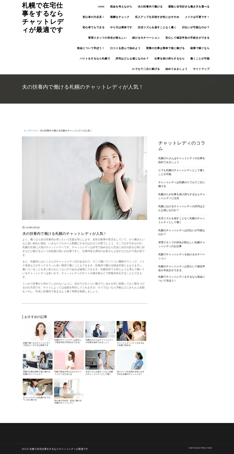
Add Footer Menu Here (200, 447)
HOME (101, 6)
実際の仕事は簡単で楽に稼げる (165, 48)
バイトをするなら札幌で (95, 58)
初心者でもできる (94, 27)
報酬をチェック (120, 17)
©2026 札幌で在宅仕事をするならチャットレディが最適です (61, 449)
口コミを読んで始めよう (125, 48)
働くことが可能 (200, 58)
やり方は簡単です (121, 27)
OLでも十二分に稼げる (146, 69)
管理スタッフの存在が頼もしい (107, 38)
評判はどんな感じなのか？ (132, 58)
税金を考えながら (121, 6)
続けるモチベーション (146, 38)
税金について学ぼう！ (91, 48)
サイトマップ (201, 69)
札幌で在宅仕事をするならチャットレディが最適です (43, 17)
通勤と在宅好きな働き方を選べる (189, 6)
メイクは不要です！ (197, 17)
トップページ (30, 130)
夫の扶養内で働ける (150, 6)
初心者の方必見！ (94, 17)
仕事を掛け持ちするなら (169, 58)
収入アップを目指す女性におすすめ (157, 17)
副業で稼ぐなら (200, 48)
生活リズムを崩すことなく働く (157, 27)
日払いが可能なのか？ (196, 27)
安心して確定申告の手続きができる (187, 38)
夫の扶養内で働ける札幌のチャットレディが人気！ (72, 233)
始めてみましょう (176, 69)
